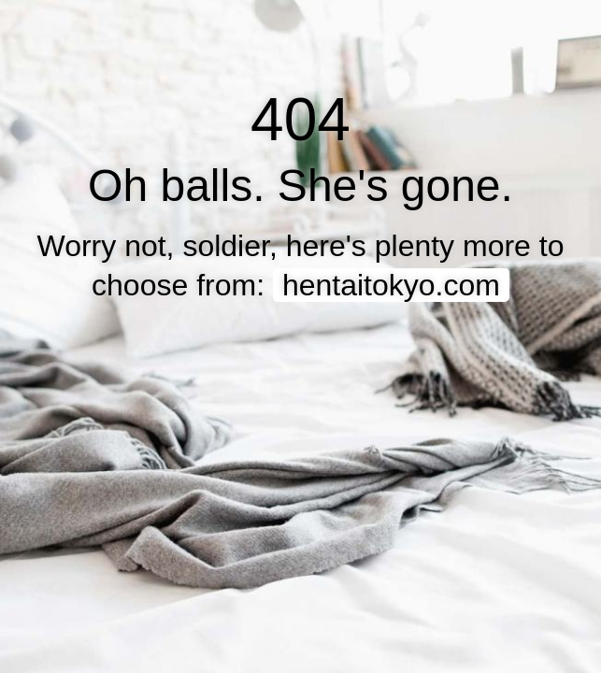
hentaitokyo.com (391, 285)
